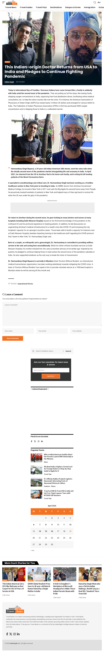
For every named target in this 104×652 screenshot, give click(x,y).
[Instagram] (38, 441)
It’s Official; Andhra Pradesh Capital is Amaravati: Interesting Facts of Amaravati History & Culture (58, 481)
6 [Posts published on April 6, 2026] (33, 525)
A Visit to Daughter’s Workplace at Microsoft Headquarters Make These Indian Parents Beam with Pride (64, 589)
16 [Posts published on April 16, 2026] (52, 532)
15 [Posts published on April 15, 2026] (46, 532)
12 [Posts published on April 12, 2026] (70, 525)
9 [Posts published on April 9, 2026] (52, 525)
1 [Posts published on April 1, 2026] (45, 518)
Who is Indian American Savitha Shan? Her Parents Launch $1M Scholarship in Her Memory (58, 457)
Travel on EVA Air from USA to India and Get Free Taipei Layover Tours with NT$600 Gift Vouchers (58, 493)
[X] (35, 441)
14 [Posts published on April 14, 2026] (40, 532)
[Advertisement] (53, 208)
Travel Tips (47, 474)
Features (47, 486)
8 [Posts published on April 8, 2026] (45, 525)
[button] (4, 2)
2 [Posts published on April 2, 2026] (52, 518)
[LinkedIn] (42, 441)
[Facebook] (32, 441)
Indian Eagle (9, 82)
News (7, 62)
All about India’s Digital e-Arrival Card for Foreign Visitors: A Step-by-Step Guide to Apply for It (58, 469)
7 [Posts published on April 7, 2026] (39, 525)
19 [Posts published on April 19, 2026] (70, 532)
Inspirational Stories (25, 284)
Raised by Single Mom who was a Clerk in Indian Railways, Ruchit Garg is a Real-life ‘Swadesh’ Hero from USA (89, 589)
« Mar (32, 551)
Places (53, 486)
